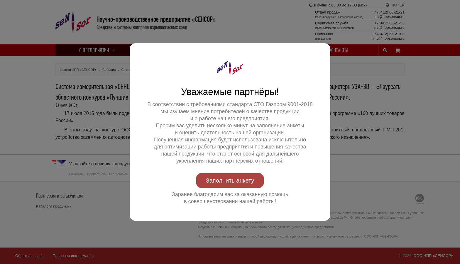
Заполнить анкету (230, 180)
